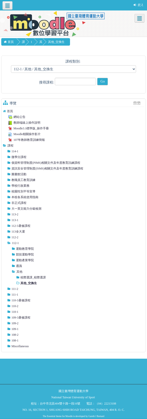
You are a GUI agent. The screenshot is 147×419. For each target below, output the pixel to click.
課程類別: (73, 61)
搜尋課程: (47, 82)
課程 (10, 145)
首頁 (10, 111)
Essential (51, 416)
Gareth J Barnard (96, 416)
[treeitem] (73, 111)
